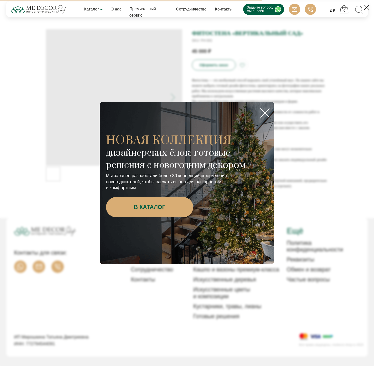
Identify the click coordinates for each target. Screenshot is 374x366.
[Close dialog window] (366, 7)
